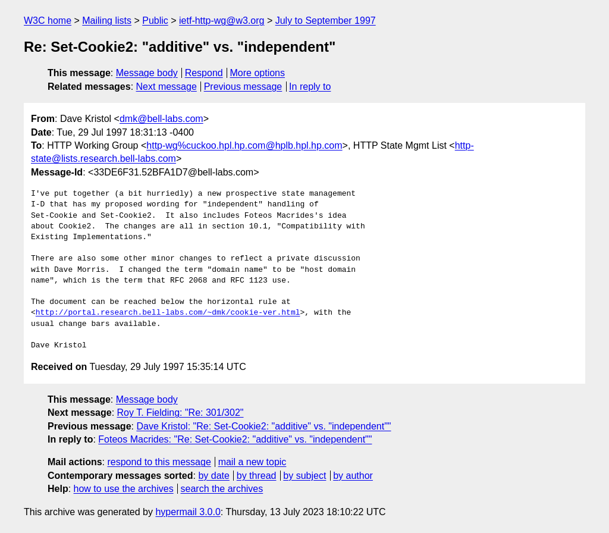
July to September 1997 (325, 20)
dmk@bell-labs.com (161, 119)
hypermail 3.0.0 (187, 512)
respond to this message (159, 462)
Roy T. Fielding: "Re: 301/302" (180, 412)
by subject (304, 476)
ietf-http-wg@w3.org (221, 20)
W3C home (47, 20)
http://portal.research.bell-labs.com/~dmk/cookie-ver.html (168, 313)
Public (155, 20)
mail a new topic (252, 462)
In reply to (310, 86)
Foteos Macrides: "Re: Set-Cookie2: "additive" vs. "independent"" (235, 439)
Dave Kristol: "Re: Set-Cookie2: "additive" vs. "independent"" (263, 426)
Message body (147, 73)
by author (353, 476)
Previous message (243, 86)
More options (257, 73)
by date (213, 476)
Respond (204, 73)
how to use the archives (124, 489)
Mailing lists (106, 20)
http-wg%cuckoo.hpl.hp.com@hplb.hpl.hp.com (244, 145)
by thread (257, 476)
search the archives (222, 489)
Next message (166, 86)
